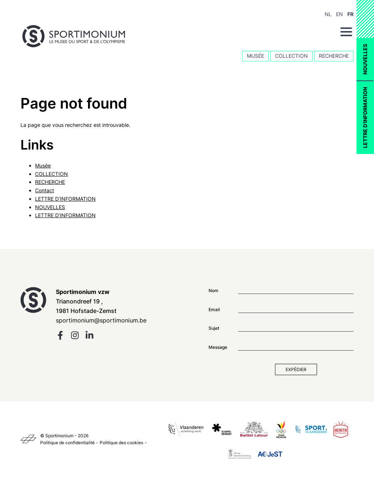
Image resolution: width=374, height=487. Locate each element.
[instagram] (74, 338)
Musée (255, 56)
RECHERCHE (334, 56)
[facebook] (60, 338)
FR (350, 14)
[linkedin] (89, 338)
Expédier (296, 369)
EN (339, 14)
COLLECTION (291, 56)
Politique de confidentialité (67, 442)
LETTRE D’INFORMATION (365, 117)
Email (214, 309)
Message (218, 347)
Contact (44, 190)
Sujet (214, 328)
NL (328, 14)
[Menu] (346, 31)
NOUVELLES (365, 59)
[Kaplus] (28, 439)
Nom (213, 290)
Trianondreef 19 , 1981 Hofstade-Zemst (86, 301)
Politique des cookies (121, 442)
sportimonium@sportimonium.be (101, 320)
